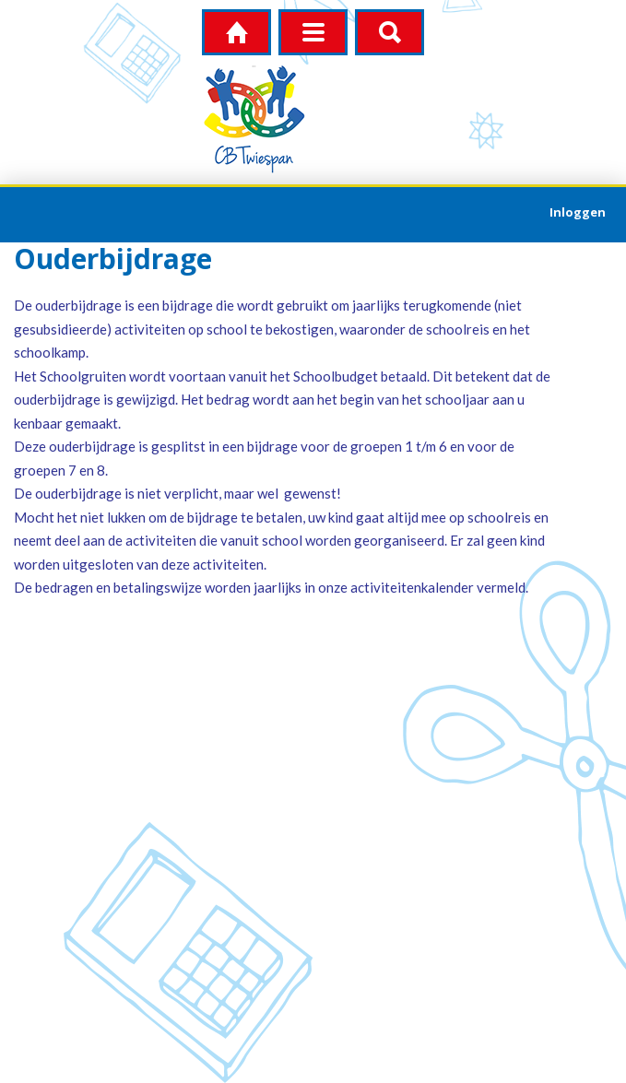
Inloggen (577, 212)
